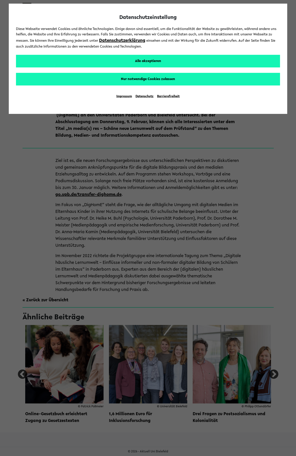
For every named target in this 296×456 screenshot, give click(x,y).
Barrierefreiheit (168, 96)
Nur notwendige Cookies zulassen (148, 79)
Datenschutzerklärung (122, 40)
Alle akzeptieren (148, 61)
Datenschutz (145, 96)
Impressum (124, 96)
